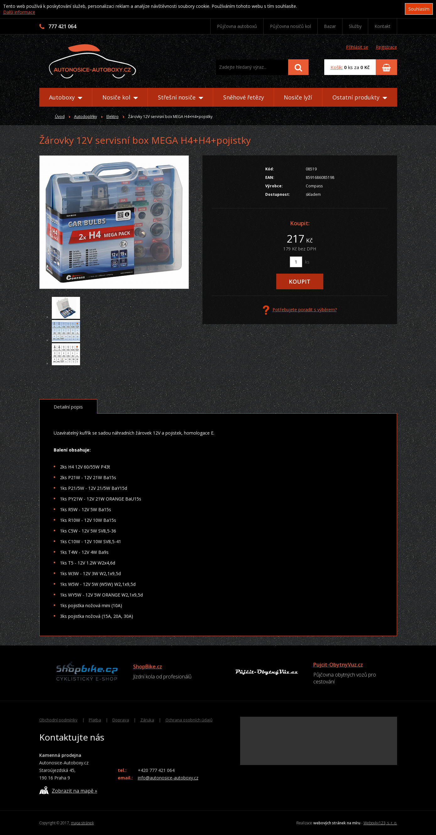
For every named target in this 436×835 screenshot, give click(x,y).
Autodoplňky (85, 116)
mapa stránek (82, 823)
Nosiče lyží (298, 97)
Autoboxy (65, 97)
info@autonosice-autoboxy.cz (168, 778)
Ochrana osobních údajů (189, 720)
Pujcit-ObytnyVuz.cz (338, 664)
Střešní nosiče (180, 97)
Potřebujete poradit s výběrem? (300, 310)
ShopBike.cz (147, 666)
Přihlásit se (357, 47)
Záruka (147, 720)
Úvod (60, 116)
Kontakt (382, 26)
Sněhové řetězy (243, 97)
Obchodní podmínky (58, 720)
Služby (355, 26)
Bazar (330, 26)
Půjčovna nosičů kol (290, 26)
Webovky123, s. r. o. (380, 823)
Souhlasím (418, 9)
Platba (95, 720)
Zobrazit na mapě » (68, 790)
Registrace (386, 47)
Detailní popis (68, 407)
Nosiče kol (120, 97)
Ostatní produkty (359, 97)
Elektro (112, 116)
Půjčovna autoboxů (237, 26)
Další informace (19, 12)
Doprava (120, 720)
